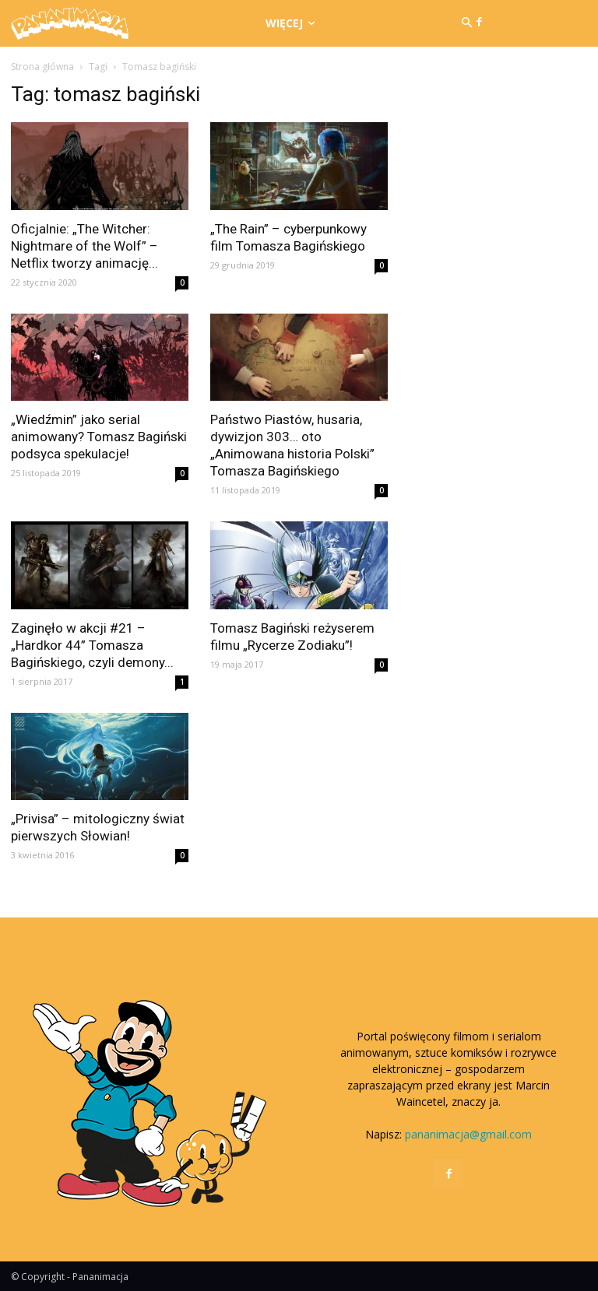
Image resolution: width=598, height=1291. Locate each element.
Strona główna (42, 66)
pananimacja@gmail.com (468, 1134)
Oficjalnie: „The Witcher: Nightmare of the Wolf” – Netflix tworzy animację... (84, 246)
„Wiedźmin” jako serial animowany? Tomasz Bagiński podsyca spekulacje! (99, 436)
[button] (466, 23)
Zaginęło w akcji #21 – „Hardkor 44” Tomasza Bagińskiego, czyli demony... (92, 645)
